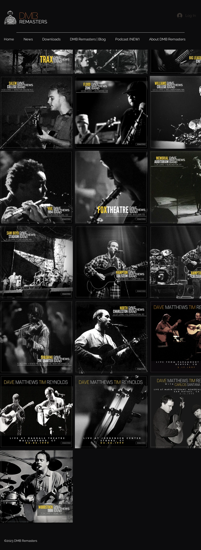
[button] (54, 38)
